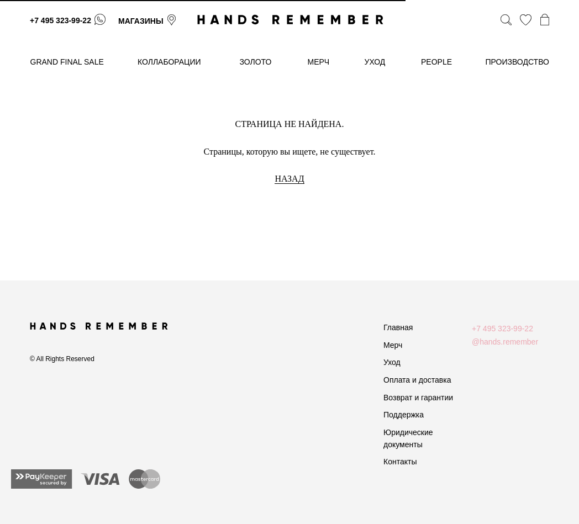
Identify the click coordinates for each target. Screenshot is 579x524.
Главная (398, 327)
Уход (392, 362)
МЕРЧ (319, 61)
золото (256, 61)
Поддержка (403, 414)
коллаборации (169, 61)
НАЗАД (289, 178)
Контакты (400, 461)
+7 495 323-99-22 (60, 20)
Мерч (392, 345)
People (436, 61)
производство (517, 61)
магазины (141, 21)
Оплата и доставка (417, 379)
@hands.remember (505, 341)
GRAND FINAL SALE (67, 61)
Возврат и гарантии (418, 397)
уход (375, 61)
